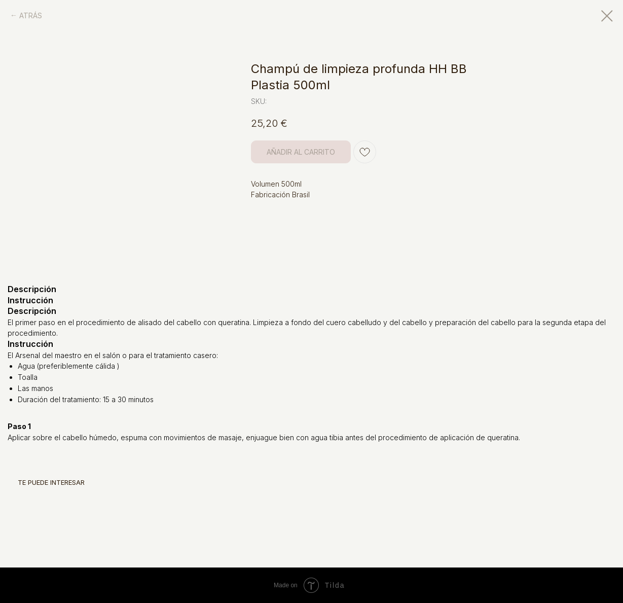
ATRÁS (30, 15)
